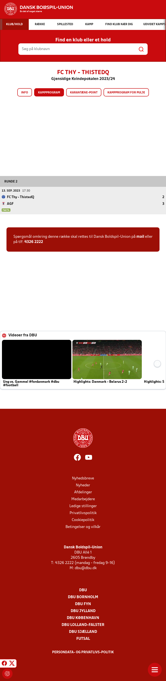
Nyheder (83, 485)
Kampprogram (49, 92)
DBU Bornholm (83, 597)
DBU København (83, 618)
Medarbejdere (83, 499)
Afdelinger (83, 492)
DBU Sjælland (83, 632)
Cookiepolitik (83, 520)
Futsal (83, 638)
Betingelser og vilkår (83, 527)
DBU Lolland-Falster (83, 625)
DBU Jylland (83, 611)
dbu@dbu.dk (86, 568)
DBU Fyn (83, 604)
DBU (83, 590)
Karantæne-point (83, 92)
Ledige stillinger (83, 506)
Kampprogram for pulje (126, 92)
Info (24, 92)
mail (140, 236)
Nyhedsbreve (83, 478)
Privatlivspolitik (83, 513)
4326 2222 (33, 242)
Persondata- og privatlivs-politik (83, 652)
